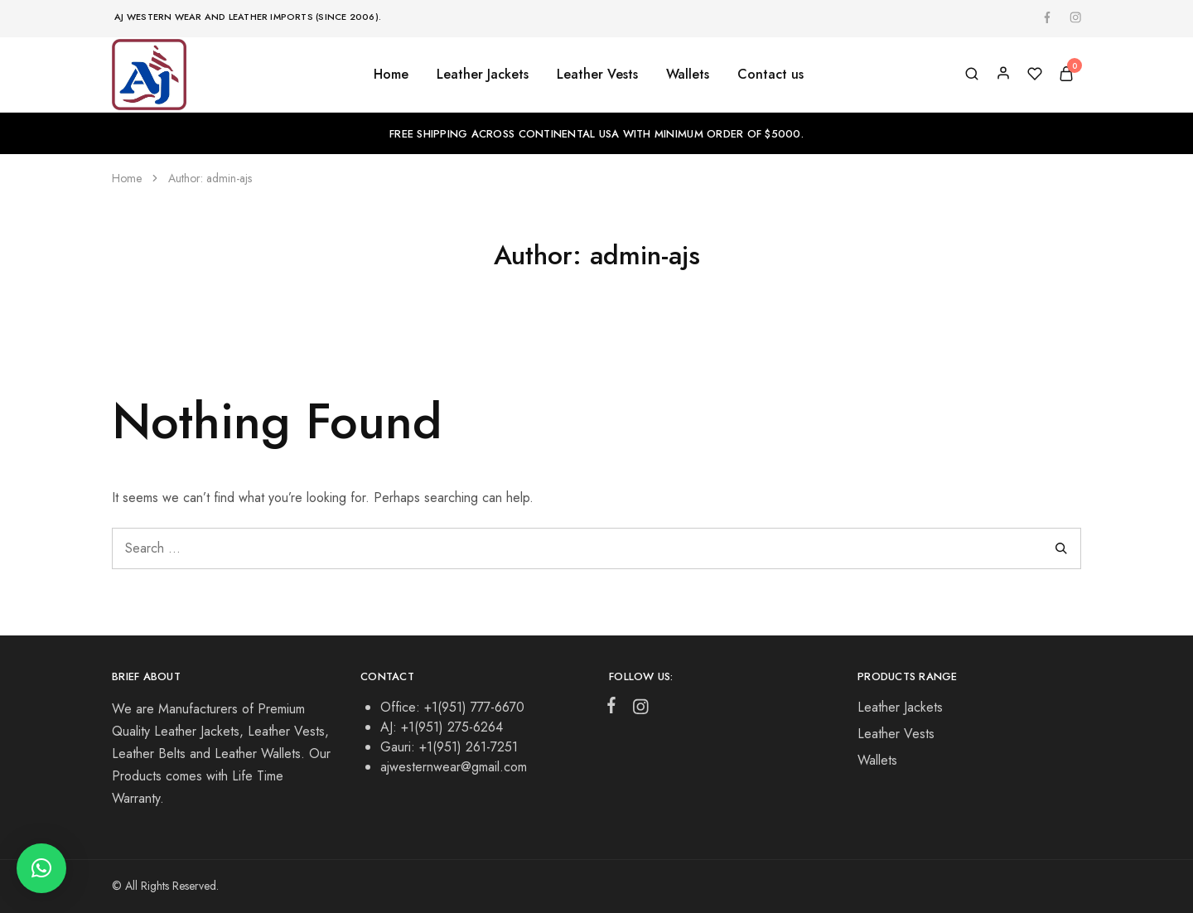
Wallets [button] (687, 74)
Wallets (877, 760)
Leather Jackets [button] (483, 74)
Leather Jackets (900, 707)
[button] (41, 868)
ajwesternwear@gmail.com (453, 766)
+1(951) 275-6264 (452, 727)
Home (391, 74)
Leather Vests (896, 733)
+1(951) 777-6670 (474, 707)
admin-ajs (229, 178)
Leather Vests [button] (597, 74)
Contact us (770, 74)
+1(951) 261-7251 (468, 746)
